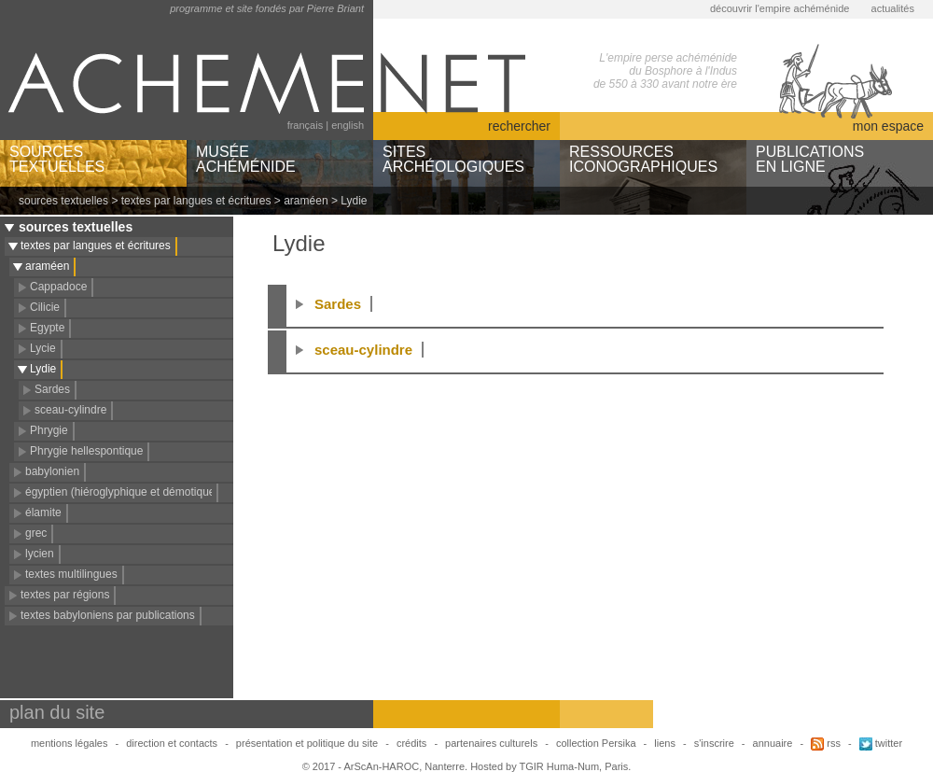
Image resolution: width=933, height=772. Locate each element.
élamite (43, 512)
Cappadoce (58, 286)
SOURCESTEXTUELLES (56, 159)
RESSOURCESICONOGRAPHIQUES (643, 159)
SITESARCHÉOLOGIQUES (453, 159)
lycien (39, 553)
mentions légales (69, 743)
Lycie (43, 348)
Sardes (52, 389)
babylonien (52, 471)
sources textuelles (63, 200)
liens (664, 743)
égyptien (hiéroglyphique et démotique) (121, 491)
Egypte (47, 327)
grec (36, 533)
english (347, 125)
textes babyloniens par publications (108, 615)
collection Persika (596, 743)
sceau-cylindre (70, 409)
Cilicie (45, 307)
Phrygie (49, 430)
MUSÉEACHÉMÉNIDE (246, 159)
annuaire (773, 743)
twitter (880, 743)
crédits (411, 743)
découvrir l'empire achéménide (779, 8)
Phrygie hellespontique (86, 450)
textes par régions (65, 594)
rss (826, 743)
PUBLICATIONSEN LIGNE (810, 159)
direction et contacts (171, 743)
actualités (892, 8)
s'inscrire (714, 743)
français (305, 125)
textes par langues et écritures (196, 200)
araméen (305, 200)
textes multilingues (71, 574)
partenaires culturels (491, 743)
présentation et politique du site (307, 743)
